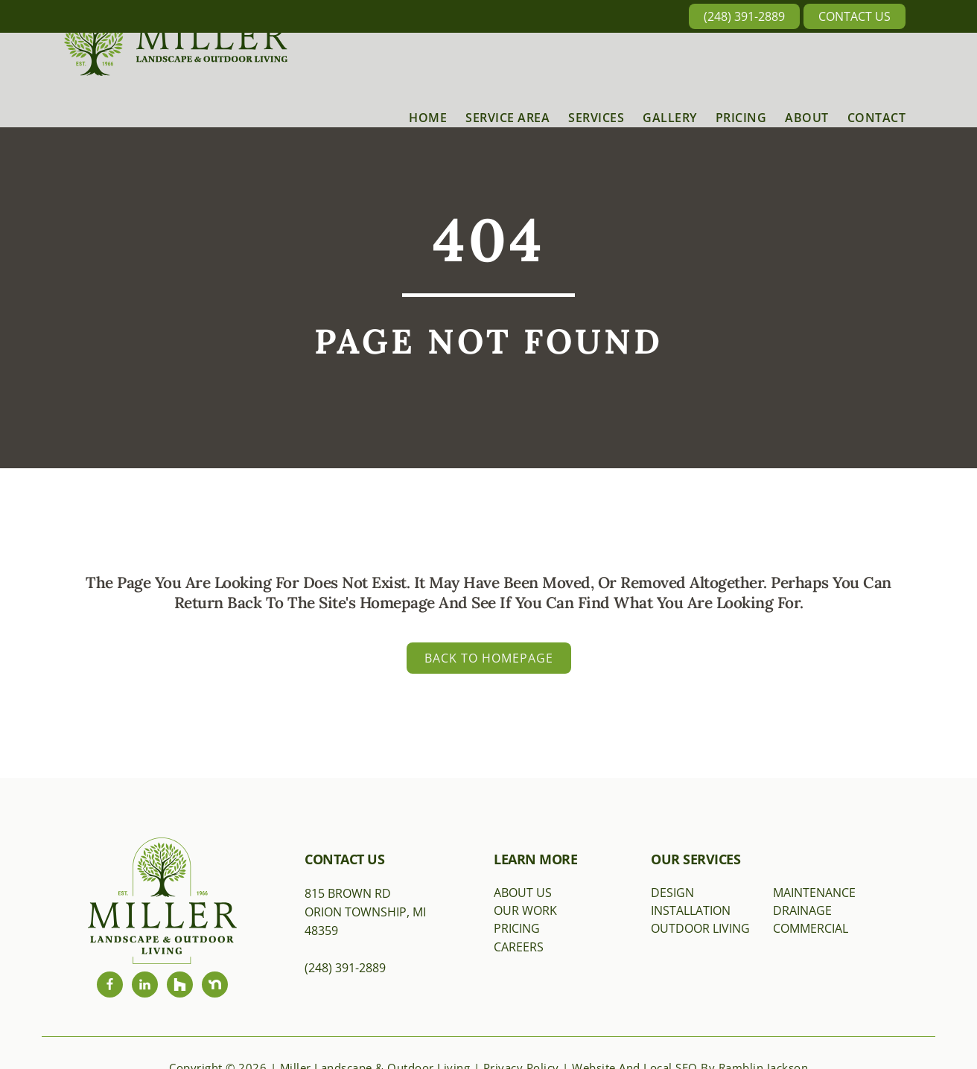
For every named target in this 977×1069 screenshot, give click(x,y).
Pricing (517, 928)
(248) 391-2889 (744, 16)
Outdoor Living (700, 928)
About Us (523, 892)
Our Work (525, 910)
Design (672, 892)
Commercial (810, 928)
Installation (691, 910)
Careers (519, 947)
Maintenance (814, 892)
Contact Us (854, 16)
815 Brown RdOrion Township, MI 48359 (365, 912)
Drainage (802, 910)
